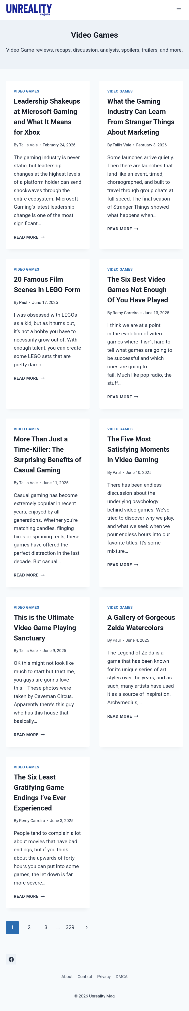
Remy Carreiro (126, 312)
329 (70, 927)
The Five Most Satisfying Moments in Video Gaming (138, 449)
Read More (29, 237)
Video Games (26, 91)
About (67, 976)
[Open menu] (178, 10)
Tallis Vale (28, 144)
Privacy (104, 976)
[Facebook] (11, 959)
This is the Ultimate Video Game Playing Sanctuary (45, 627)
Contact (85, 976)
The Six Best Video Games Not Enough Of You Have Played (137, 289)
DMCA (121, 976)
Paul (23, 302)
